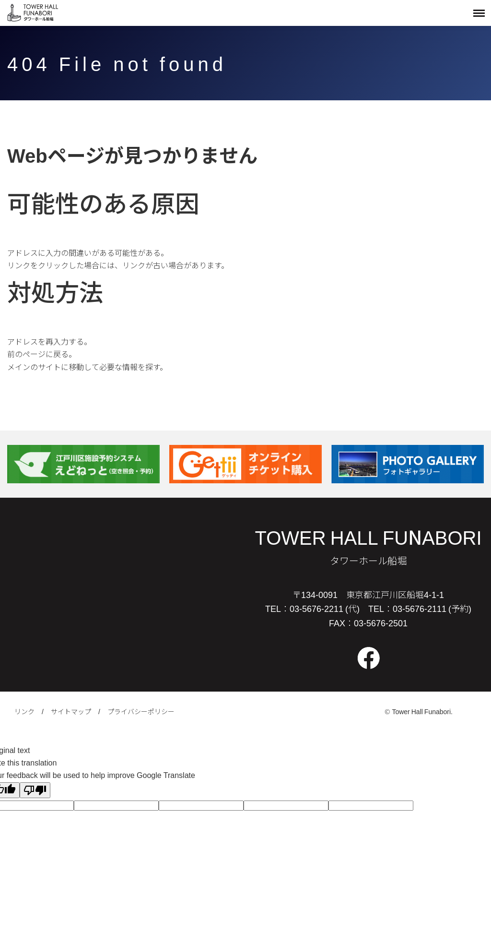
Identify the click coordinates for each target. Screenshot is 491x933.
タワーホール (33, 13)
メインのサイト (34, 366)
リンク (24, 711)
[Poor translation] (35, 790)
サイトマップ (71, 711)
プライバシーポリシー (141, 711)
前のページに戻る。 (41, 353)
